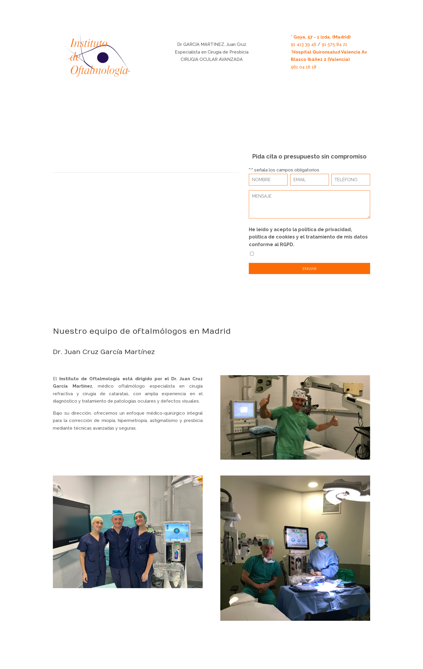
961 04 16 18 (303, 67)
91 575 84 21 (334, 44)
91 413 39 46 (303, 44)
